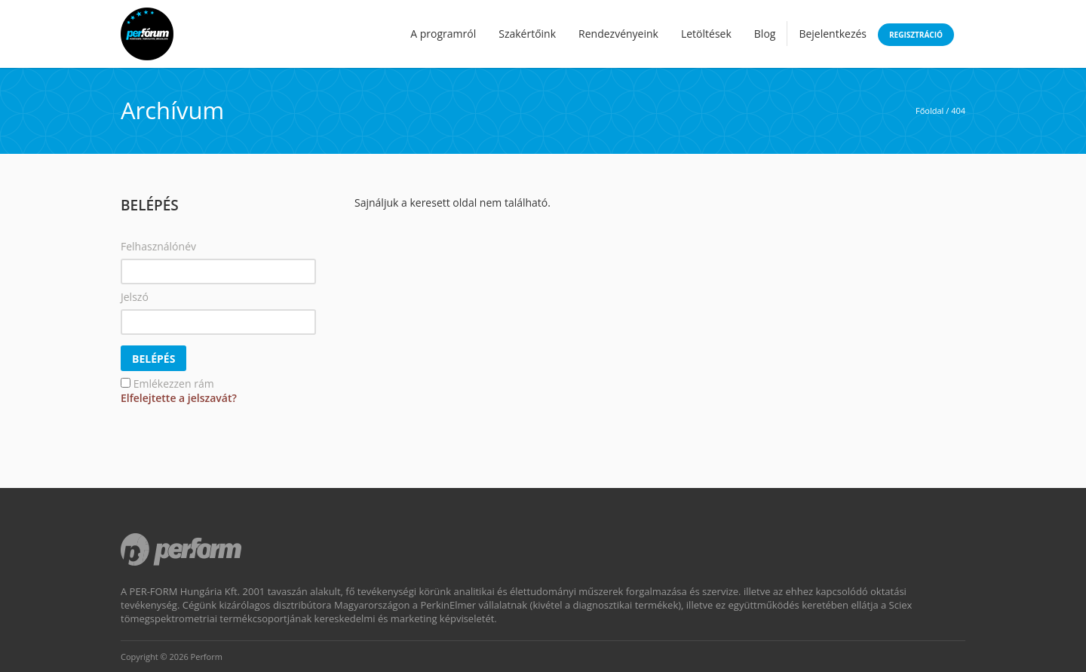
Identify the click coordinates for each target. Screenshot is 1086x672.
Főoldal (929, 110)
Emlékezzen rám (173, 383)
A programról (443, 33)
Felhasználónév (158, 246)
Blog (765, 33)
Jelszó (135, 297)
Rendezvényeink (618, 33)
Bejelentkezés (833, 33)
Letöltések (706, 33)
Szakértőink (527, 33)
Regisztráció (916, 34)
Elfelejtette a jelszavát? (179, 398)
